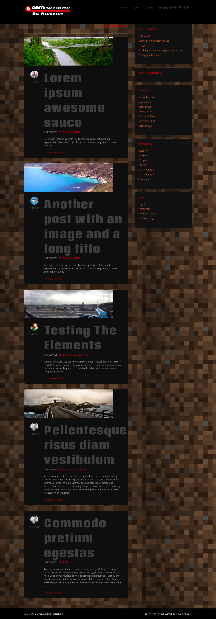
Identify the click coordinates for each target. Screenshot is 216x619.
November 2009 (146, 120)
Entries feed (144, 208)
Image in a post (146, 45)
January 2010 (145, 111)
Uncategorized (145, 179)
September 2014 (146, 97)
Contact (149, 7)
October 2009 (145, 125)
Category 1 (65, 132)
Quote (136, 7)
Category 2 (144, 155)
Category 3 (144, 160)
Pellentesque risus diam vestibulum (85, 445)
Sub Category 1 (146, 169)
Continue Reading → (54, 152)
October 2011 (145, 106)
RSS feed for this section (114, 25)
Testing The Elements (80, 337)
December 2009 (146, 116)
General (78, 132)
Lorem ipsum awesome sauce (74, 100)
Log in (141, 204)
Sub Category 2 (79, 354)
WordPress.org (145, 218)
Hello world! (144, 36)
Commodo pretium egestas (75, 538)
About (124, 7)
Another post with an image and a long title (83, 226)
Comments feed (146, 213)
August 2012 (144, 102)
